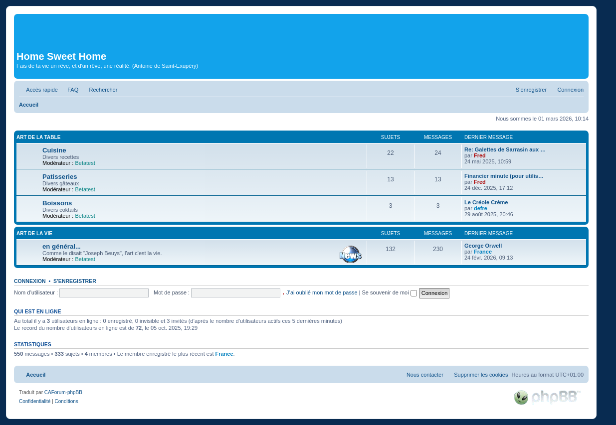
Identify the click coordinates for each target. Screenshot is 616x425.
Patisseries (59, 176)
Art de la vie (34, 233)
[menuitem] (69, 90)
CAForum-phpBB (63, 392)
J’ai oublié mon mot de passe (321, 292)
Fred (480, 155)
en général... (61, 246)
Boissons (57, 203)
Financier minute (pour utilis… (504, 176)
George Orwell (483, 246)
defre (480, 208)
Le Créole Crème (486, 202)
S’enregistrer (74, 281)
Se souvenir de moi (389, 292)
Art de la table (38, 137)
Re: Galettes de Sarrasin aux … (505, 149)
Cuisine (54, 150)
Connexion (30, 281)
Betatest (85, 163)
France (483, 252)
